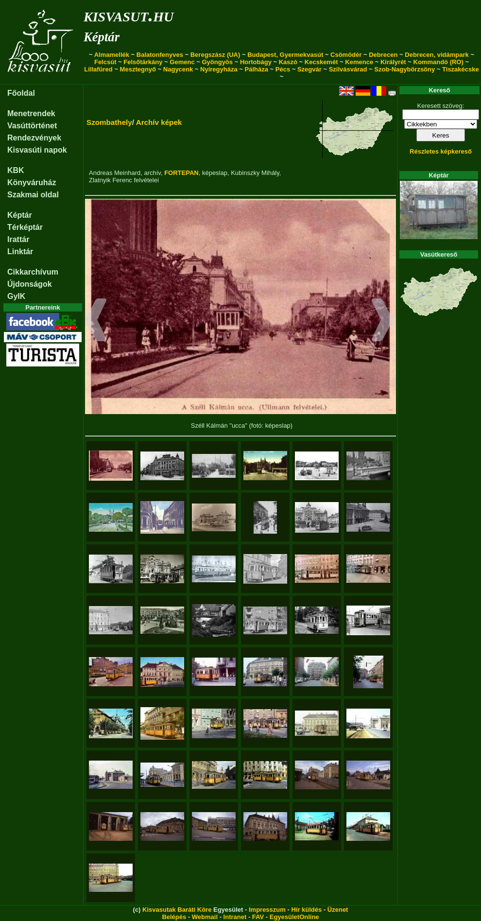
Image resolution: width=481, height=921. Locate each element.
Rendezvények (34, 138)
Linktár (20, 251)
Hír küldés (306, 909)
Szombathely (109, 122)
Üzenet (337, 909)
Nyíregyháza (219, 69)
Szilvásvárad (348, 69)
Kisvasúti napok (37, 150)
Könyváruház (31, 182)
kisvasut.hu (128, 15)
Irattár (18, 239)
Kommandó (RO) (438, 62)
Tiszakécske (460, 69)
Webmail (205, 917)
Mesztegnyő (138, 69)
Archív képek (159, 122)
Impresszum (267, 909)
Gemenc (182, 62)
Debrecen (383, 54)
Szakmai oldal (33, 195)
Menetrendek (31, 113)
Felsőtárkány (142, 62)
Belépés (174, 917)
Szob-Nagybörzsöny (404, 69)
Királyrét (393, 62)
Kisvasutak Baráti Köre (176, 909)
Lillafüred (98, 69)
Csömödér (345, 54)
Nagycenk (178, 69)
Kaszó (288, 62)
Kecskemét (321, 62)
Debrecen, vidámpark (437, 54)
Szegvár (309, 69)
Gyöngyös (217, 62)
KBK (15, 170)
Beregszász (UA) (215, 54)
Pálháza (256, 69)
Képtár (102, 37)
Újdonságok (29, 284)
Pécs (282, 69)
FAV (258, 917)
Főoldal (21, 93)
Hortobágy (256, 62)
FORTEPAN (181, 172)
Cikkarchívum (32, 272)
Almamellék (111, 54)
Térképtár (25, 227)
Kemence (359, 62)
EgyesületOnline (294, 917)
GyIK (16, 296)
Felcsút (105, 62)
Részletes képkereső (441, 151)
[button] (96, 321)
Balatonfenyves (160, 54)
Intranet (235, 917)
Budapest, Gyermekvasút (285, 54)
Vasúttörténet (32, 126)
